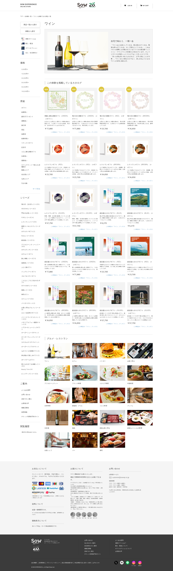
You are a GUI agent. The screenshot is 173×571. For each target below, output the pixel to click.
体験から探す (30, 31)
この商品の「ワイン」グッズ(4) (115, 226)
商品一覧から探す (30, 25)
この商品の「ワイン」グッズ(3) (115, 132)
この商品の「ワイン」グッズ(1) (60, 178)
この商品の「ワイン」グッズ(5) (60, 132)
